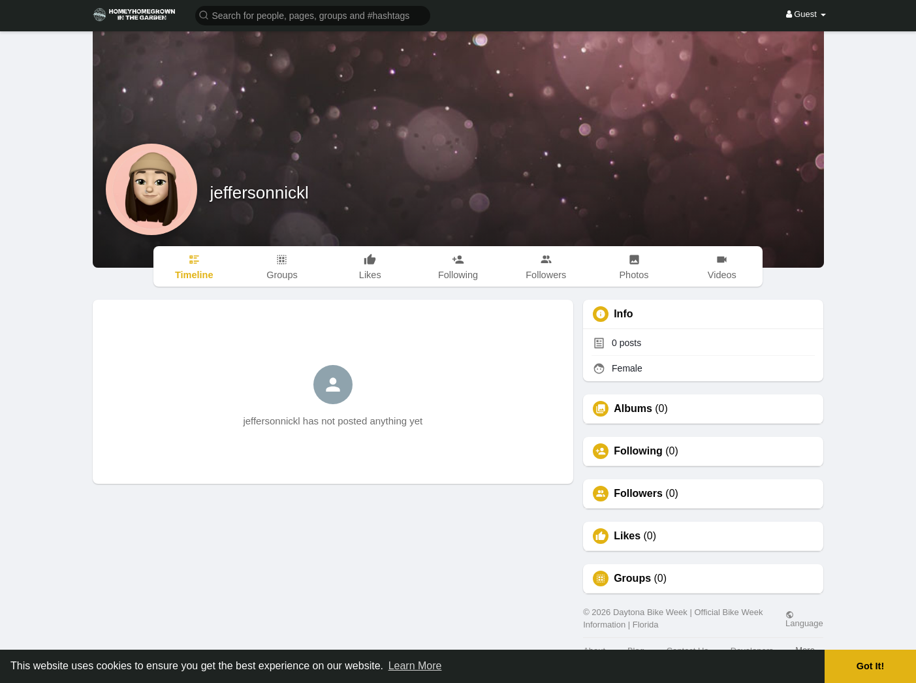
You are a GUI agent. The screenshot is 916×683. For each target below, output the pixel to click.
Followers (638, 493)
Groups (632, 578)
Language (804, 619)
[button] (313, 14)
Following (638, 451)
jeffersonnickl (259, 192)
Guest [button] (806, 14)
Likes (627, 536)
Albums (633, 409)
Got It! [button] (870, 666)
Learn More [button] (415, 665)
